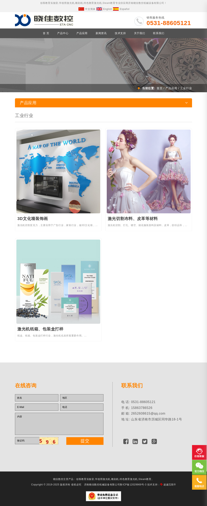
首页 (159, 88)
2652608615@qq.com (148, 413)
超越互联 (170, 483)
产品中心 (62, 33)
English (104, 9)
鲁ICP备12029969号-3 (133, 483)
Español (121, 9)
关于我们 (139, 33)
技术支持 (120, 33)
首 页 (46, 33)
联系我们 (158, 33)
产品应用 (82, 33)
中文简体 (86, 9)
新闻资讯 (101, 33)
